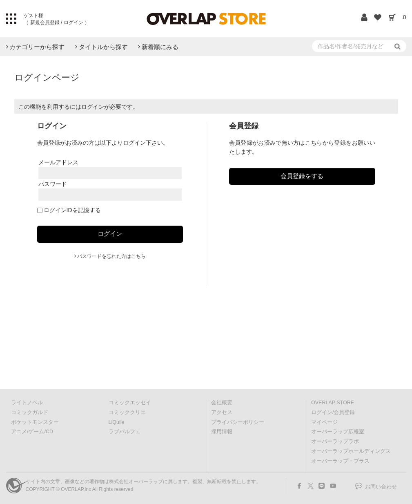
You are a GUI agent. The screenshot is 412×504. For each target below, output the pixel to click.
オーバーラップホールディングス (351, 451)
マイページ (324, 422)
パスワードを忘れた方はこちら (111, 256)
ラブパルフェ (124, 432)
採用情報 (221, 432)
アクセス (221, 412)
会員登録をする (302, 175)
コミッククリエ (127, 412)
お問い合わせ (381, 487)
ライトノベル (27, 402)
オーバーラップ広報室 (337, 432)
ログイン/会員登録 (333, 412)
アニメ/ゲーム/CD (32, 432)
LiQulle (117, 422)
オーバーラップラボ (335, 441)
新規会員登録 (45, 22)
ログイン (73, 22)
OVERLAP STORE (332, 402)
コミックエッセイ (130, 402)
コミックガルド (29, 412)
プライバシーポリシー (237, 422)
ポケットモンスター (35, 422)
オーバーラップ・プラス (340, 461)
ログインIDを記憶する (72, 210)
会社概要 (221, 402)
